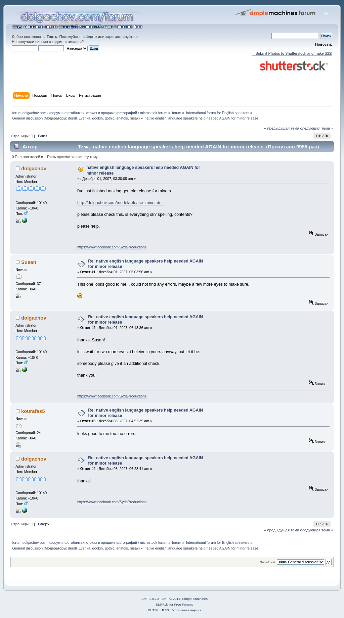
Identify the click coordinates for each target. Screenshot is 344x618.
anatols (122, 118)
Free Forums (183, 604)
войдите (90, 37)
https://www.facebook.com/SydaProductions (111, 247)
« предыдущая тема (281, 128)
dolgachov (33, 168)
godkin (97, 118)
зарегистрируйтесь (121, 37)
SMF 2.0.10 (150, 599)
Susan (28, 262)
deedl (72, 118)
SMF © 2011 (171, 599)
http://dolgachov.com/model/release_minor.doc (120, 202)
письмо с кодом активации (58, 42)
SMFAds (162, 604)
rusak (134, 118)
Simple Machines (195, 599)
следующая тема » (316, 128)
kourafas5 (33, 411)
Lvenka (84, 118)
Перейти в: (268, 562)
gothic (109, 118)
